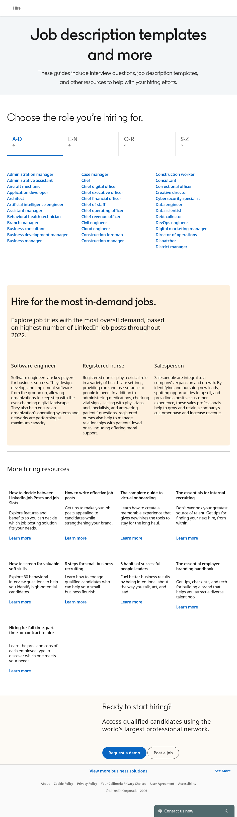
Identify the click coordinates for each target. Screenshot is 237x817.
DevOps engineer (172, 222)
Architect (15, 198)
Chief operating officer (102, 210)
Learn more (20, 538)
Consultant (166, 180)
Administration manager (30, 174)
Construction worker (175, 174)
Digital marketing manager (181, 228)
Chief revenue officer (100, 216)
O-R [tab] (129, 139)
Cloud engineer (95, 228)
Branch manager (22, 222)
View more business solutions (118, 771)
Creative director (171, 192)
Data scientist (168, 210)
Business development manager (37, 234)
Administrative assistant (30, 180)
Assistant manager (24, 210)
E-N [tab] (72, 139)
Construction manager (102, 240)
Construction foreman (102, 234)
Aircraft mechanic (23, 186)
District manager (171, 247)
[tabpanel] (118, 210)
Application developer (27, 192)
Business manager (24, 240)
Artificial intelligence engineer (35, 204)
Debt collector (169, 216)
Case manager (94, 174)
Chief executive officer (102, 192)
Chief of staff (93, 204)
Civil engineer (94, 222)
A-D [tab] (17, 139)
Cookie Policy (63, 784)
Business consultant (26, 228)
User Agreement (162, 784)
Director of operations (176, 234)
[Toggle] (226, 811)
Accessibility (187, 784)
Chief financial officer (101, 198)
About (45, 784)
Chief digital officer (99, 186)
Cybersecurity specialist (178, 198)
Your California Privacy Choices (123, 784)
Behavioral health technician (34, 216)
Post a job (166, 753)
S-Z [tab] (185, 139)
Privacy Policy (87, 784)
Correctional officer (174, 186)
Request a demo (124, 753)
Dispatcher (166, 240)
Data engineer (169, 204)
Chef (85, 180)
